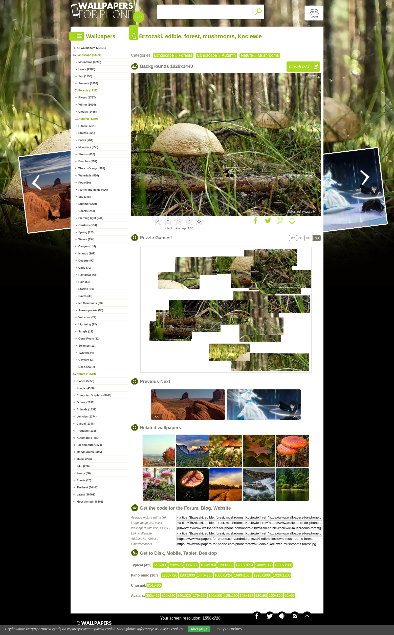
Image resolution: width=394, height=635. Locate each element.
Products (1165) (87, 430)
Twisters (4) (86, 352)
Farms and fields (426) (93, 189)
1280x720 (169, 575)
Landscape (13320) (89, 54)
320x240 (168, 595)
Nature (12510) (86, 373)
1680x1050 (242, 575)
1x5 (293, 238)
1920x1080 (262, 575)
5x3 (308, 238)
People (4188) (86, 388)
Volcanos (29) (87, 317)
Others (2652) (85, 402)
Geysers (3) (86, 359)
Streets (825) (86, 132)
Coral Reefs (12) (89, 338)
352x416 (153, 595)
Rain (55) (84, 281)
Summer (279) (87, 203)
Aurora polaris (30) (90, 310)
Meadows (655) (88, 147)
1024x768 (208, 565)
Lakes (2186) (86, 69)
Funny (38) (84, 473)
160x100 (215, 595)
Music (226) (84, 459)
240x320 (184, 595)
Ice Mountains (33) (90, 303)
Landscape (164, 55)
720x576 (176, 565)
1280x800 (187, 575)
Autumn (229, 55)
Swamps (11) (86, 345)
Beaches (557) (87, 161)
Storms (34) (86, 288)
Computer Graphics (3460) (94, 395)
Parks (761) (85, 140)
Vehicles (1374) (87, 416)
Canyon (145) (87, 246)
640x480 (160, 565)
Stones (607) (86, 154)
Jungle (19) (85, 331)
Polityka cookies (228, 628)
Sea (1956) (85, 76)
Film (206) (83, 466)
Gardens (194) (87, 225)
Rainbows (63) (87, 274)
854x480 (154, 585)
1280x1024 (244, 565)
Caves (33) (85, 295)
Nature (247, 55)
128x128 (246, 595)
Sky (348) (84, 196)
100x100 (275, 595)
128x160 (231, 595)
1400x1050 (264, 565)
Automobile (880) (88, 437)
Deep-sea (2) (86, 366)
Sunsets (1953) (88, 83)
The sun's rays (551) (91, 168)
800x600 (192, 565)
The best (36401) (87, 487)
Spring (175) (86, 232)
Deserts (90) (86, 260)
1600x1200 (283, 565)
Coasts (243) (86, 210)
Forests (185, 55)
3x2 (300, 238)
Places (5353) (85, 381)
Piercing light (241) (90, 218)
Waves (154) (86, 239)
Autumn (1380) (88, 118)
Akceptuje (199, 629)
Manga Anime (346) (89, 451)
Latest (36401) (86, 494)
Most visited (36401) (90, 501)
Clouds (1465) (87, 111)
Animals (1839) (86, 409)
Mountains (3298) (89, 62)
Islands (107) (86, 253)
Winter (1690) (87, 104)
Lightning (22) (87, 324)
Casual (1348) (86, 423)
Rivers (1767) (87, 97)
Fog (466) (84, 182)
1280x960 (226, 565)
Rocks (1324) (87, 125)
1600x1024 (223, 575)
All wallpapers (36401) (91, 47)
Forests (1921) (87, 90)
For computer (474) (89, 444)
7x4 (316, 238)
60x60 (289, 595)
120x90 (261, 595)
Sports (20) (84, 480)
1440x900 (205, 575)
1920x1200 (282, 575)
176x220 (200, 595)
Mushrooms (268, 55)
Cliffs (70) (84, 267)
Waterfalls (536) (88, 175)
